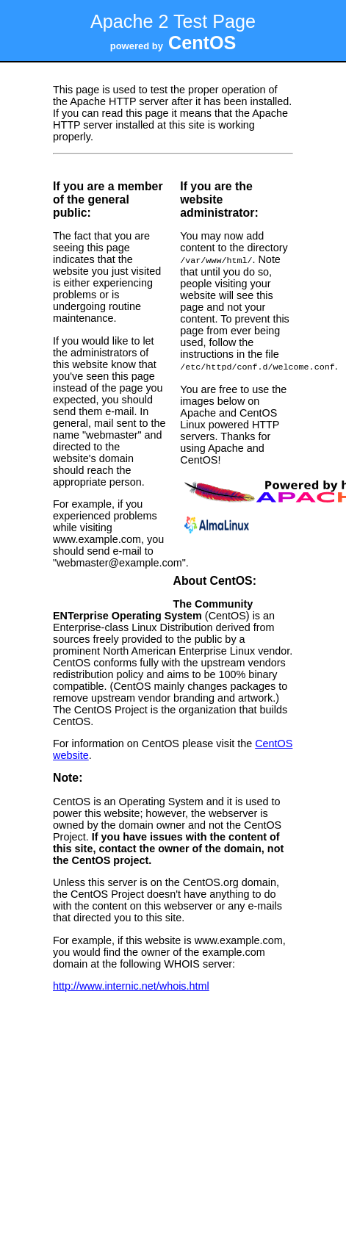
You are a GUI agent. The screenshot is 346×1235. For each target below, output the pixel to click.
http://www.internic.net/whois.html (131, 984)
